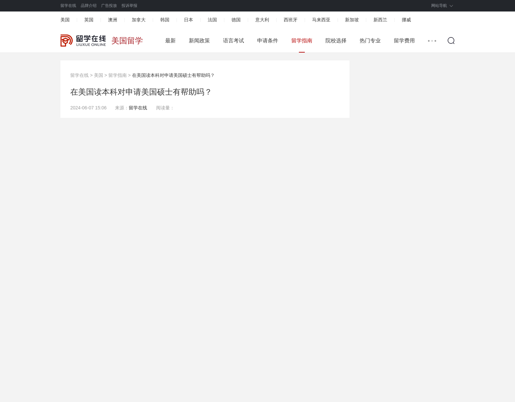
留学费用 (404, 40)
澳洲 (112, 19)
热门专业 (370, 40)
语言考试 (233, 40)
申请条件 (267, 40)
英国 (88, 19)
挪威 (406, 19)
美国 (65, 19)
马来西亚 (321, 19)
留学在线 (68, 5)
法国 (212, 19)
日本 (188, 19)
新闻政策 (199, 40)
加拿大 (139, 19)
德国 (236, 19)
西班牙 (291, 19)
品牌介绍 (89, 5)
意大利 (262, 19)
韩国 (164, 19)
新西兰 (380, 19)
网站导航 (439, 5)
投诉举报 (129, 5)
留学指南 (301, 40)
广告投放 (109, 5)
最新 (170, 40)
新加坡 (352, 19)
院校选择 (336, 40)
